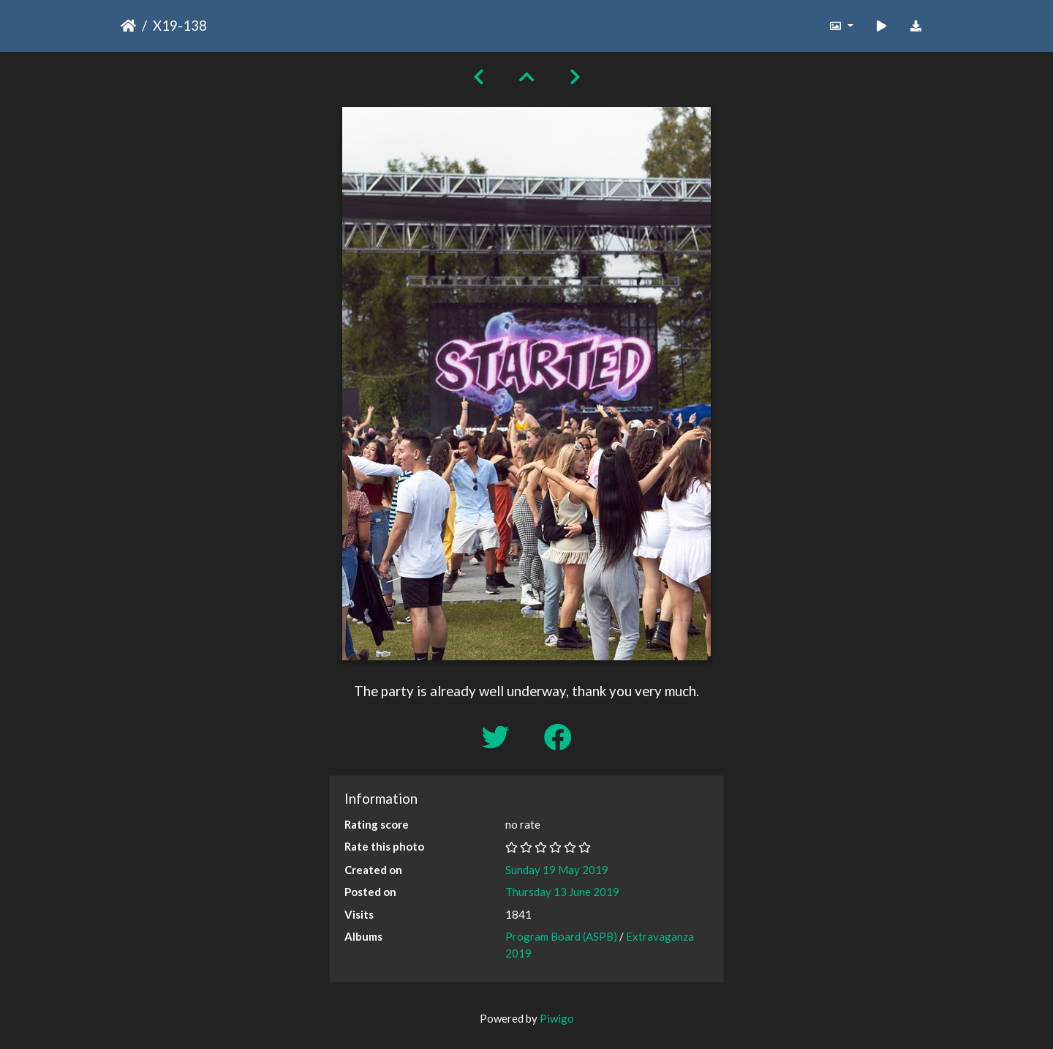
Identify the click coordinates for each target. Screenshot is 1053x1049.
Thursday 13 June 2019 (562, 891)
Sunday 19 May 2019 (556, 869)
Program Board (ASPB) (561, 936)
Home (128, 25)
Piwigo (557, 1018)
